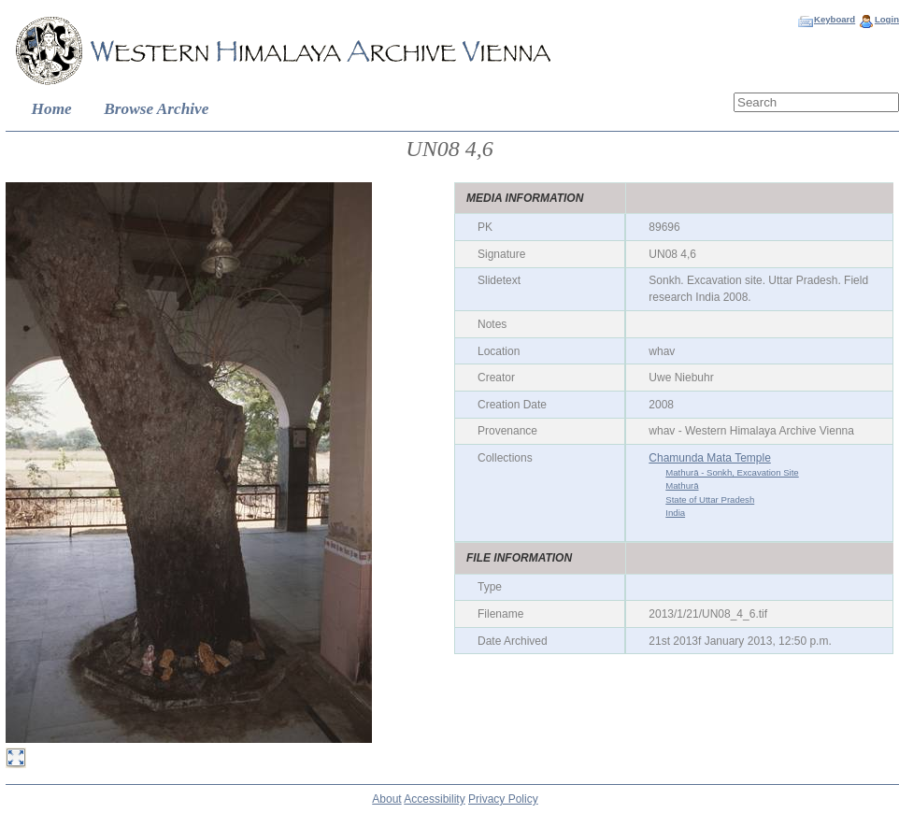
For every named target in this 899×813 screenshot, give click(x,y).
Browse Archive (156, 109)
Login (887, 19)
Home (52, 109)
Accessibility (434, 799)
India (675, 512)
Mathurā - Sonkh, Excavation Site (731, 472)
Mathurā (681, 485)
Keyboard (834, 19)
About (386, 799)
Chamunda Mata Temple (710, 457)
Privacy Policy (503, 799)
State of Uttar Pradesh (709, 499)
